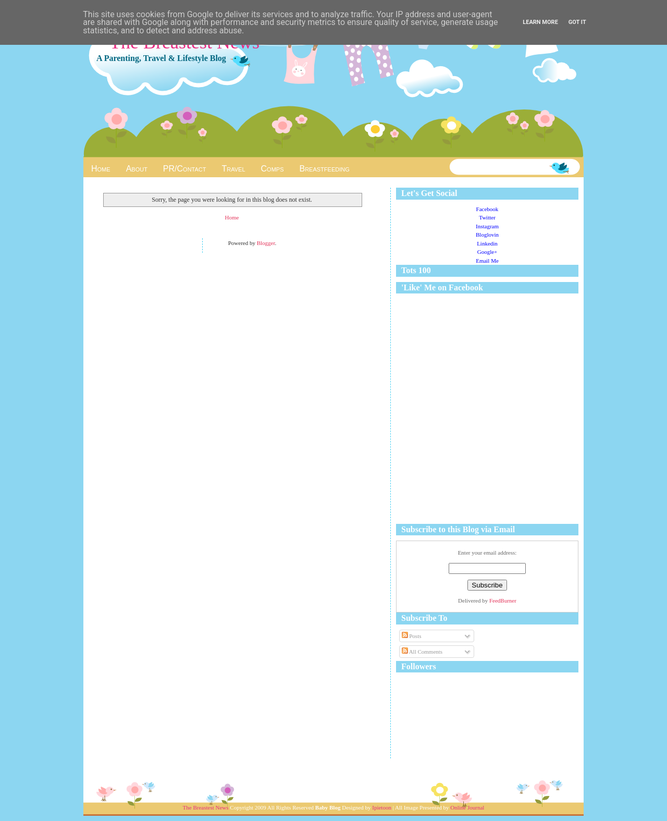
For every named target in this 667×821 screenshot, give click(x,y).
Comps (272, 168)
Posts (412, 636)
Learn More (540, 22)
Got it (577, 22)
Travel (233, 168)
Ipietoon (381, 807)
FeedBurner (502, 600)
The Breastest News (206, 807)
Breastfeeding (324, 168)
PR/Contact (184, 168)
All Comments (422, 651)
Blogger (266, 243)
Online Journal (467, 807)
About (136, 168)
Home (100, 168)
